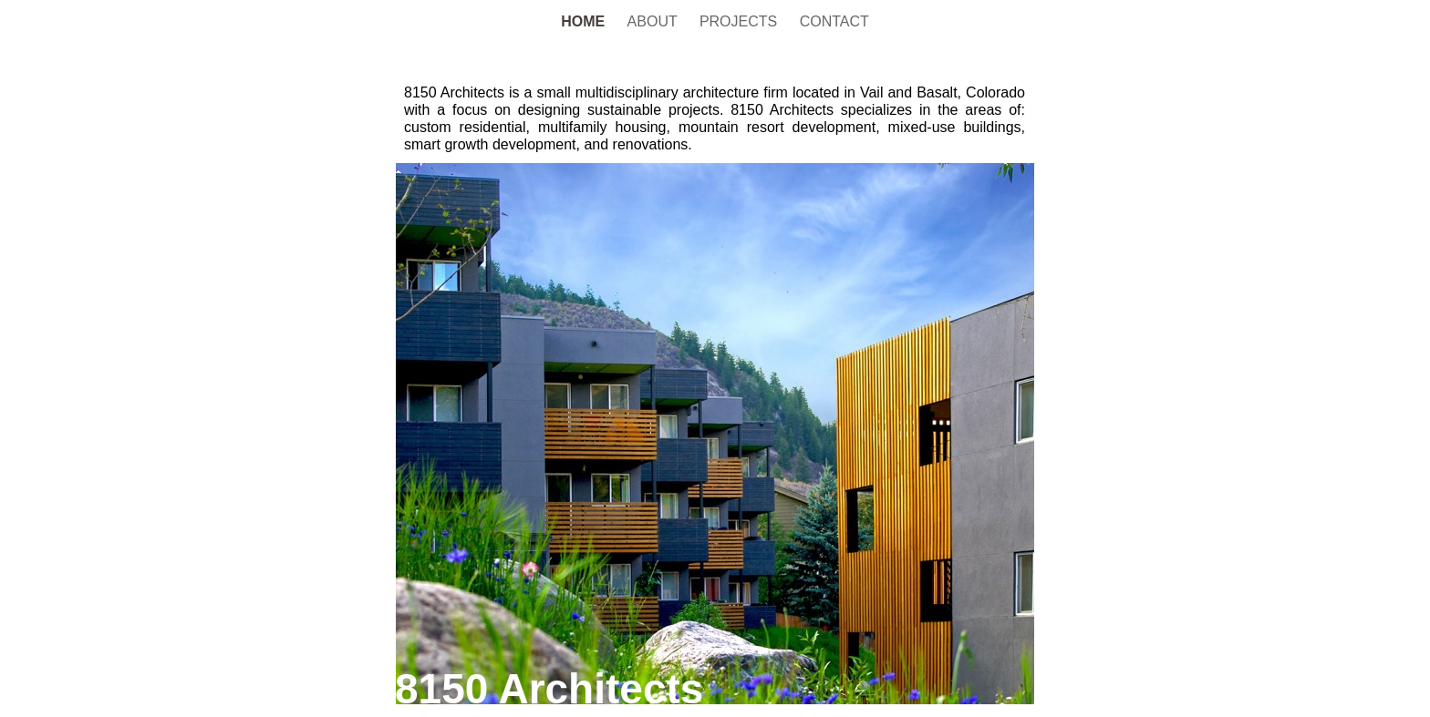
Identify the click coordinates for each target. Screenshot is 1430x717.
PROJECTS (740, 21)
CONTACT (834, 21)
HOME (584, 21)
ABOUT (654, 21)
